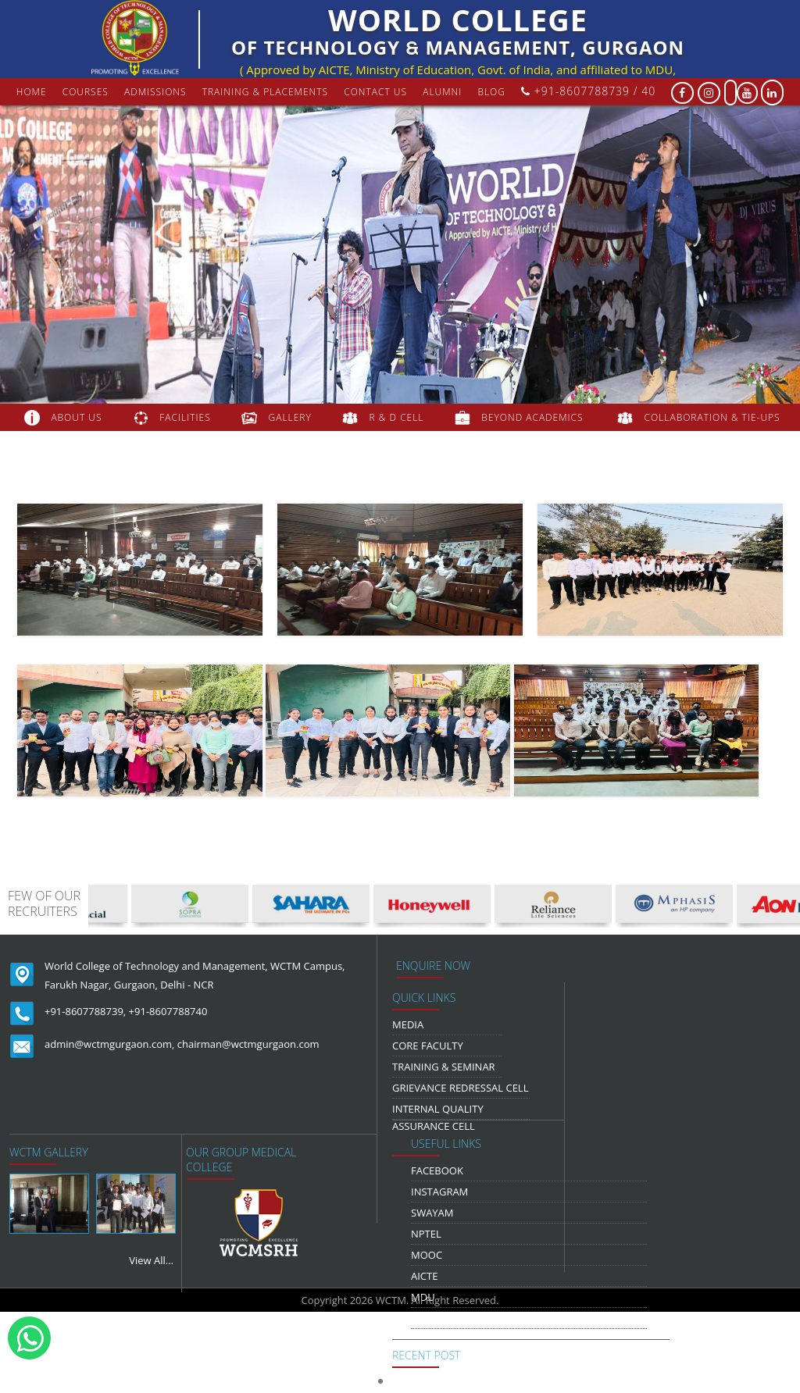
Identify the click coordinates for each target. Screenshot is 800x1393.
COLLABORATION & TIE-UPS (712, 417)
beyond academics (533, 417)
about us (76, 417)
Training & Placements (265, 91)
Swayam (432, 1213)
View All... (151, 1260)
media (407, 1024)
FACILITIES (184, 417)
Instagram (439, 1192)
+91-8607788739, (85, 1011)
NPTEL (426, 1234)
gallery (290, 417)
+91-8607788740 (168, 1011)
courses (85, 91)
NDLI (422, 1318)
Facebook (437, 1170)
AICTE (424, 1276)
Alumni (442, 91)
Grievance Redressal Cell (460, 1088)
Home (31, 91)
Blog (491, 91)
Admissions (155, 91)
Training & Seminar (443, 1067)
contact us (375, 91)
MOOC (426, 1255)
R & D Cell (397, 417)
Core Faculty (427, 1046)
